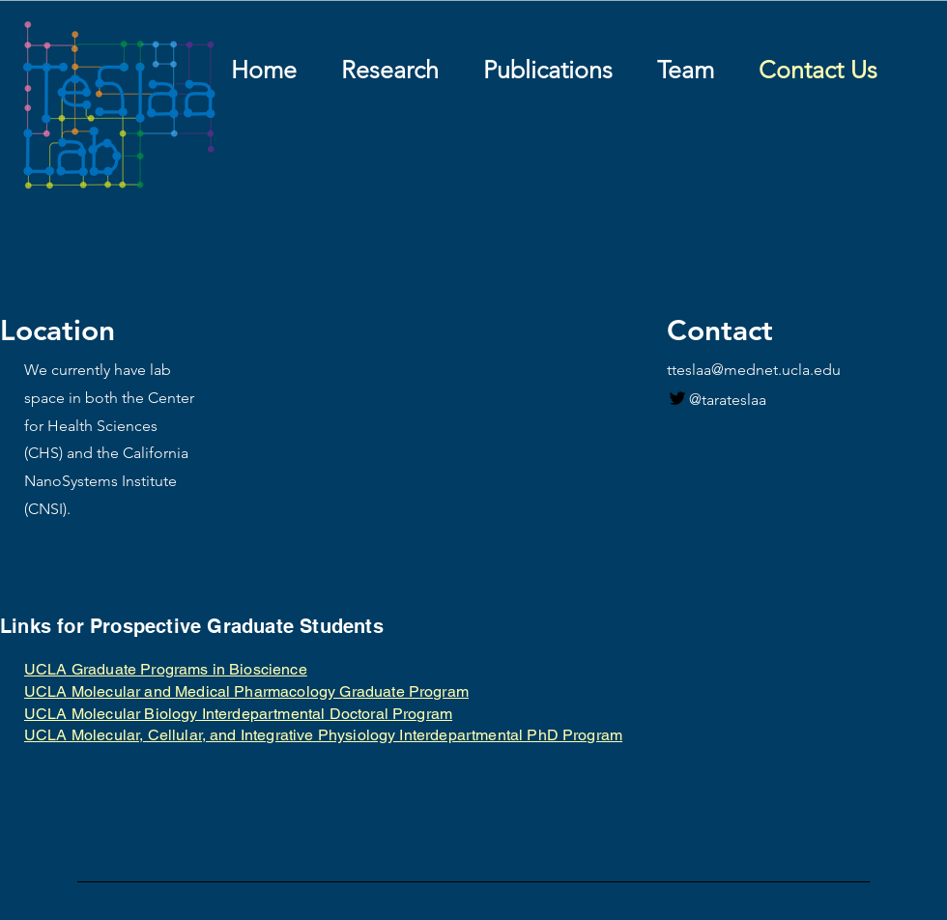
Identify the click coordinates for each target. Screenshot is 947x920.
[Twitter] (677, 398)
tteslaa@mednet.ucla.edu (754, 369)
